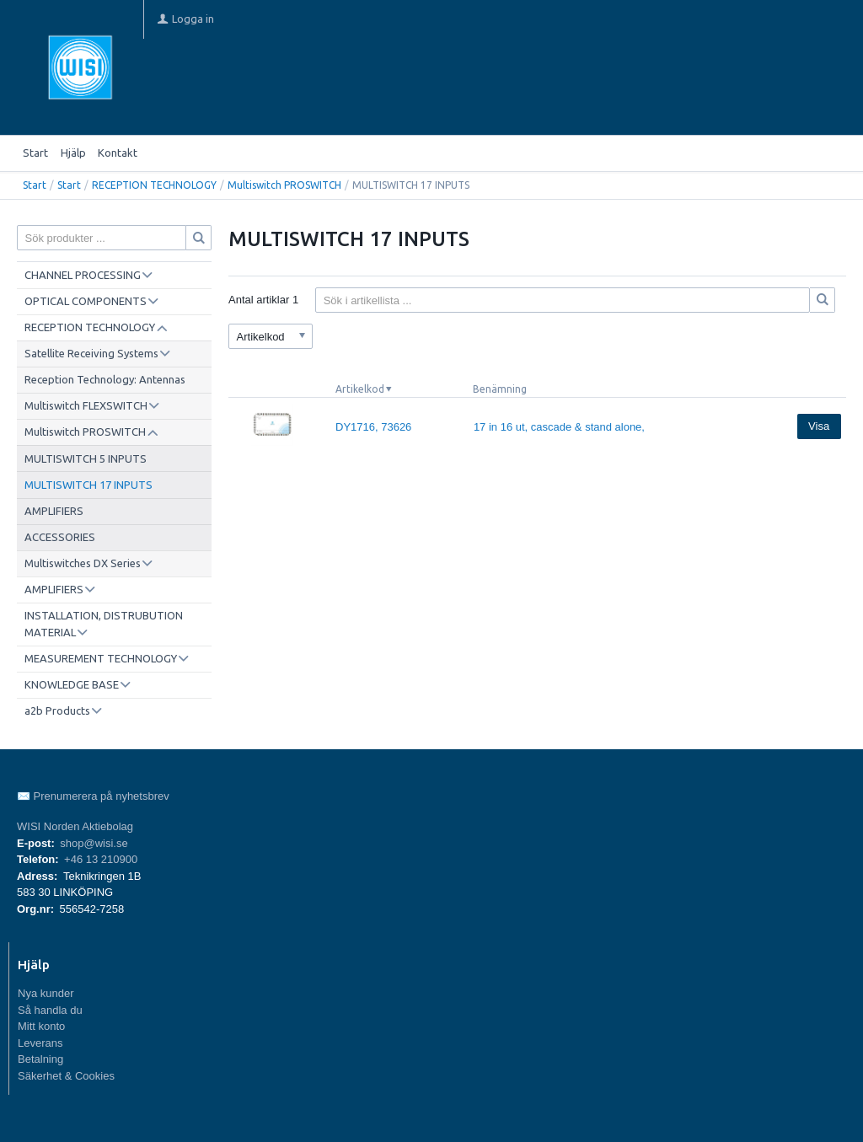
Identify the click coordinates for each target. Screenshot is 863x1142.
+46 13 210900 (100, 859)
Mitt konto (41, 1026)
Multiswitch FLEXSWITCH (85, 405)
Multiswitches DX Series (82, 563)
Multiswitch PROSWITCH (284, 185)
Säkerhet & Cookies (66, 1076)
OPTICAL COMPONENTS (85, 301)
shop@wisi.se (93, 843)
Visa (818, 426)
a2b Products (57, 710)
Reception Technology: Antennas (104, 379)
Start (35, 152)
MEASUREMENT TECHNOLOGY (100, 658)
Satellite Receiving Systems (91, 353)
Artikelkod (359, 388)
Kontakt (117, 152)
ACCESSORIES (59, 537)
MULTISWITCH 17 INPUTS (88, 485)
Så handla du (50, 1010)
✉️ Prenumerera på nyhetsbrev (93, 796)
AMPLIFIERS (53, 511)
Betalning (40, 1059)
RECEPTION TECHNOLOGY (154, 185)
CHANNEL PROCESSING (82, 275)
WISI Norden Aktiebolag (75, 826)
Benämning (500, 388)
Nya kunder (45, 993)
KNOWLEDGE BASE (71, 684)
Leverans (40, 1043)
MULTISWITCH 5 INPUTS (85, 458)
